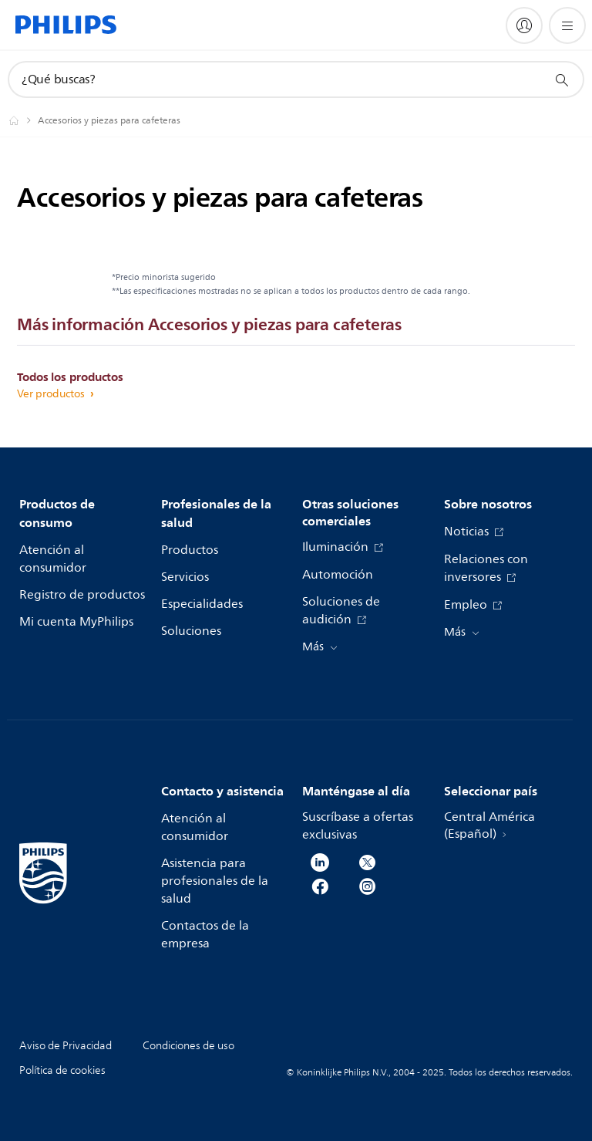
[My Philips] (524, 25)
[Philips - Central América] (23, 120)
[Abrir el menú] (567, 25)
